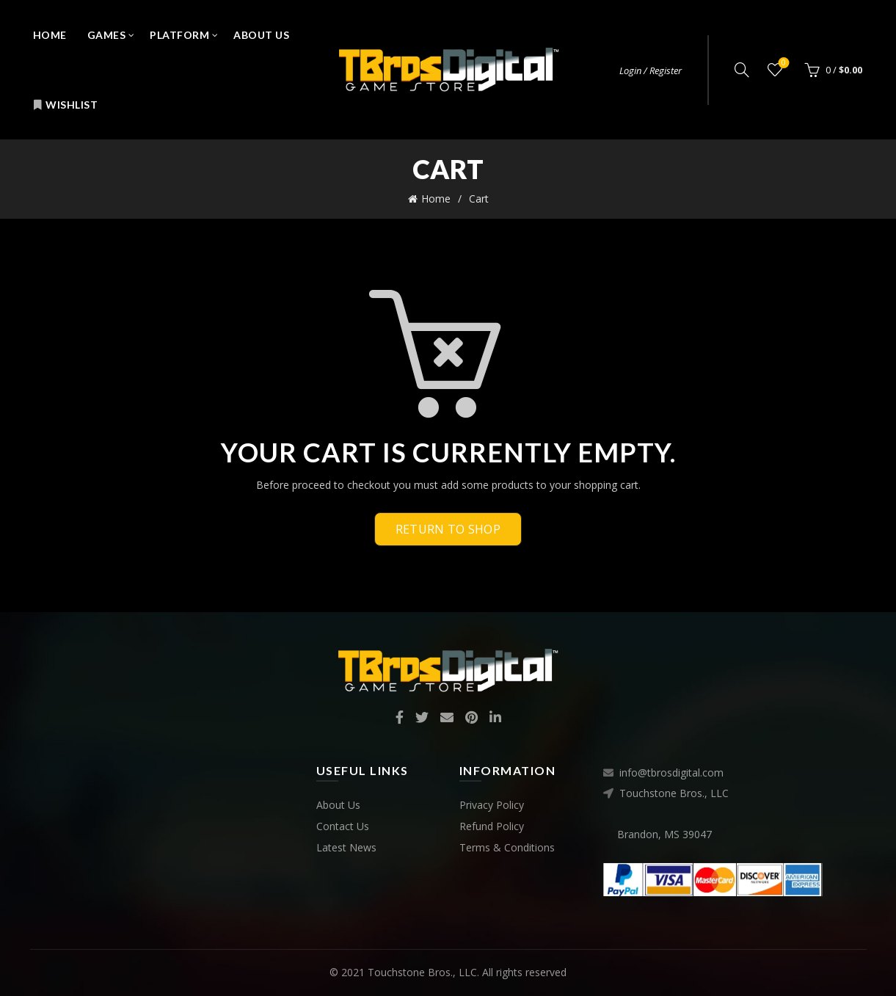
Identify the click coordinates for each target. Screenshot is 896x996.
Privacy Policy (491, 805)
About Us (261, 35)
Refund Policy (491, 826)
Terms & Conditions (507, 847)
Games (106, 35)
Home (50, 35)
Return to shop (448, 529)
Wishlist (65, 104)
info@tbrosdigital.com (671, 772)
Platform (179, 35)
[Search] (742, 70)
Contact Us (342, 826)
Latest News (346, 847)
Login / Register (650, 70)
